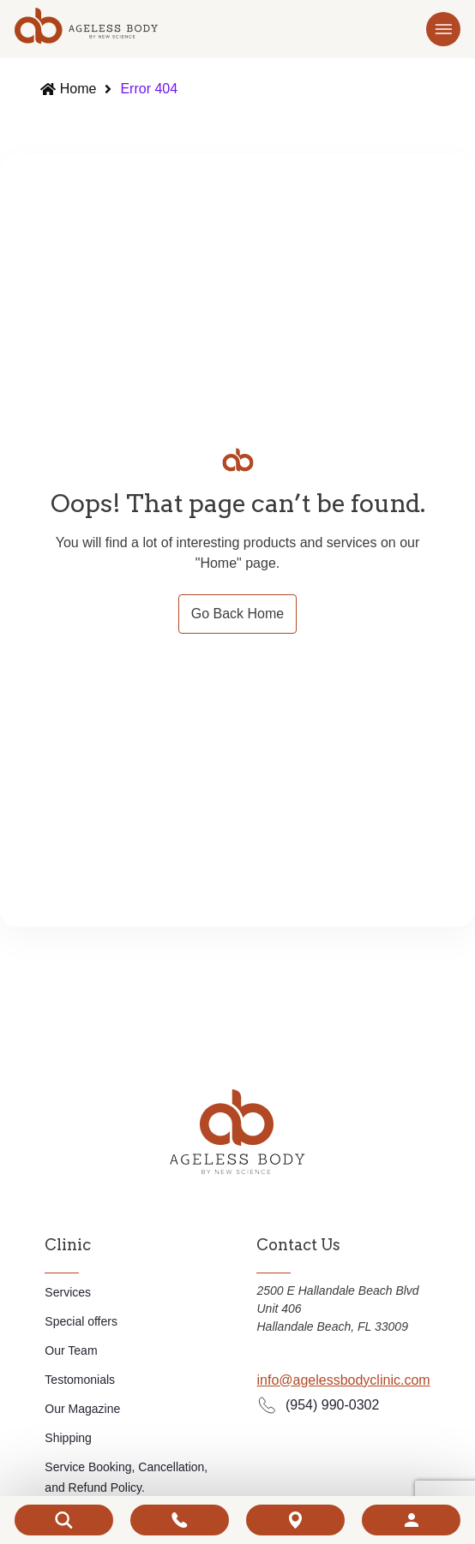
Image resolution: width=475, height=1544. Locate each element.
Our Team (71, 1350)
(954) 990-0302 (317, 1405)
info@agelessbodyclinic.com (343, 1380)
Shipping (68, 1438)
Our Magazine (82, 1409)
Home (80, 89)
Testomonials (80, 1379)
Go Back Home (237, 613)
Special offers (81, 1321)
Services (68, 1292)
